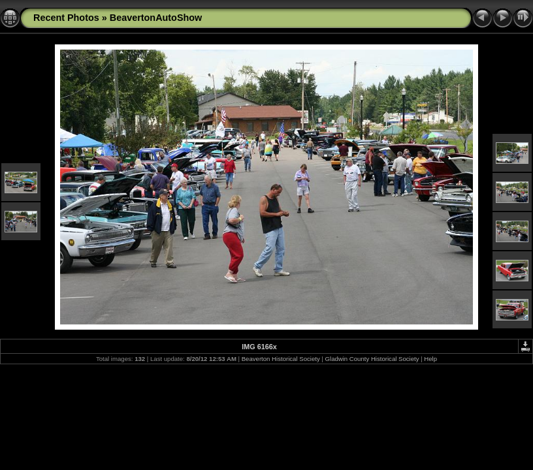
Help (430, 358)
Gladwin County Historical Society (372, 358)
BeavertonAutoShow (156, 17)
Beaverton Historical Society (281, 358)
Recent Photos (66, 17)
